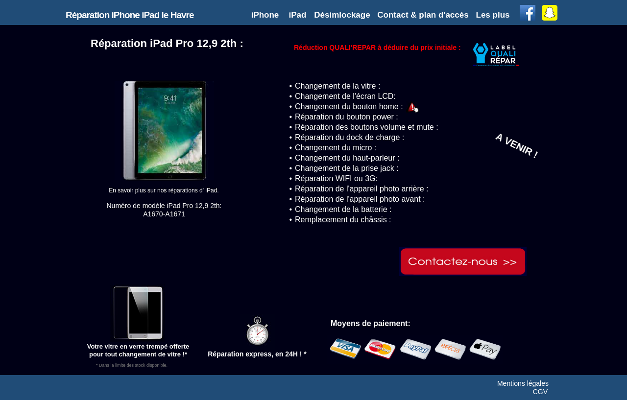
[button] (493, 15)
